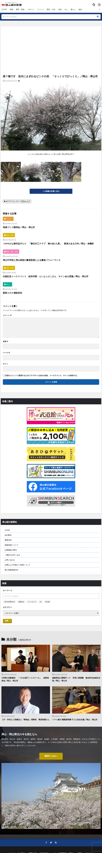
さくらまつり (32, 602)
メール (6, 353)
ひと (66, 9)
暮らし (73, 9)
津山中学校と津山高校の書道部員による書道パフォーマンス (32, 260)
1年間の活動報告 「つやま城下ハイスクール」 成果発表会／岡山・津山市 (25, 679)
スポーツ (30, 9)
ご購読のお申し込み (12, 555)
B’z (41, 602)
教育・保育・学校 (12, 251)
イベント (40, 9)
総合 (80, 9)
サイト (5, 364)
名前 (5, 341)
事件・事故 (20, 9)
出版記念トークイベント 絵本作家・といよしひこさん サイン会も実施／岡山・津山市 (46, 276)
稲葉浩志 (21, 602)
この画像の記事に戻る (51, 191)
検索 (6, 621)
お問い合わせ (10, 560)
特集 (11, 9)
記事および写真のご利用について (17, 565)
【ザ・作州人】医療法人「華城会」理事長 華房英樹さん (25, 719)
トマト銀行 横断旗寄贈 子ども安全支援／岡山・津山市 (74, 719)
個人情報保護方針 (11, 570)
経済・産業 (10, 235)
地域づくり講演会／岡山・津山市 (19, 227)
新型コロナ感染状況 (12, 292)
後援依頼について (11, 545)
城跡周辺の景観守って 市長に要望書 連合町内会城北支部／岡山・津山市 (76, 679)
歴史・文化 (51, 9)
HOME (4, 9)
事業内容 (8, 540)
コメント (7, 315)
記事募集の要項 (11, 550)
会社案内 (8, 535)
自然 (59, 9)
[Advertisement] (51, 38)
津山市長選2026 (9, 602)
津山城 (47, 602)
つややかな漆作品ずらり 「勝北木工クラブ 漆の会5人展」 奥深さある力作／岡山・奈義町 (48, 243)
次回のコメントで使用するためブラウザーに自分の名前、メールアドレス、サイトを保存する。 (41, 375)
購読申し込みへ (51, 756)
